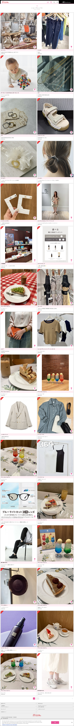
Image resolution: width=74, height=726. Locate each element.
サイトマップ (3, 709)
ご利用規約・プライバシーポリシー (5, 706)
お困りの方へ (3, 703)
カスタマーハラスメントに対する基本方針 (42, 706)
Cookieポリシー (3, 711)
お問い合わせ (40, 703)
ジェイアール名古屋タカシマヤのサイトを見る (37, 722)
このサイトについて (41, 709)
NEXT (72, 698)
